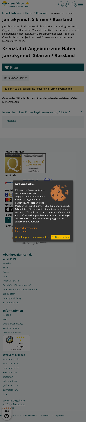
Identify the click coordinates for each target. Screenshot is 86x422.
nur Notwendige (41, 237)
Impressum (21, 231)
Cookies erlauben (60, 237)
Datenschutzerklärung (26, 228)
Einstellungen (22, 237)
